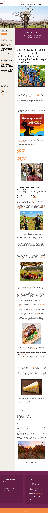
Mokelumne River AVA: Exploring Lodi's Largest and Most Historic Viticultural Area (6, 75)
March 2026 (4, 91)
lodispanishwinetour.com (21, 141)
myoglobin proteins (33, 367)
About (31, 4)
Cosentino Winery (26, 290)
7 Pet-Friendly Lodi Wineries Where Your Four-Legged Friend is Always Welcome (6, 49)
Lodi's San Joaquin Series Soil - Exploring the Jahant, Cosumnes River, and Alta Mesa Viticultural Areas (7, 65)
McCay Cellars (19, 156)
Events (39, 4)
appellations (19, 301)
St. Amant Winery (20, 160)
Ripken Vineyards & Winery (22, 159)
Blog (47, 4)
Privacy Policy (6, 490)
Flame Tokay (19, 306)
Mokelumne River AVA (23, 293)
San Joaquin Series (31, 310)
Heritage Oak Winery (20, 155)
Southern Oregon (26, 242)
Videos (27, 4)
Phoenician (33, 201)
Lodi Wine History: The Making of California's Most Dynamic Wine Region (6, 79)
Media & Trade (6, 481)
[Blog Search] (4, 32)
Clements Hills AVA (29, 314)
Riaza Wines (19, 158)
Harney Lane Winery (20, 153)
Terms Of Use (6, 492)
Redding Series (36, 313)
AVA (24, 301)
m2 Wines (30, 297)
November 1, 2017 (30, 198)
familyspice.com (33, 348)
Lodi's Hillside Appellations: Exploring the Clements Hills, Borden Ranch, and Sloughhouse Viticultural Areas (7, 70)
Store (43, 4)
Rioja (40, 205)
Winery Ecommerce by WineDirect (24, 511)
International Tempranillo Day (24, 96)
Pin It (21, 468)
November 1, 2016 (27, 354)
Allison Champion (5, 86)
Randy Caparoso (5, 85)
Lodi (32, 94)
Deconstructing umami (41, 403)
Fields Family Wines (20, 151)
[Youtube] (31, 499)
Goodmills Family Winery (21, 152)
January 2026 (4, 92)
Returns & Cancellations (8, 488)
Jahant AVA (32, 309)
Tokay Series (23, 305)
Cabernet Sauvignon (40, 257)
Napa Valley (20, 290)
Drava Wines (19, 150)
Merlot (23, 258)
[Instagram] (34, 497)
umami (27, 403)
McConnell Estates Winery (21, 157)
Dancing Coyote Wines (21, 149)
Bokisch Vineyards (20, 147)
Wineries (22, 4)
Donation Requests (7, 486)
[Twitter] (39, 497)
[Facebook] (30, 497)
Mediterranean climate (40, 104)
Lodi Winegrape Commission (4, 3)
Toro (21, 207)
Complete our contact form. (39, 493)
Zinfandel (23, 101)
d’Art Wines (19, 148)
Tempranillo (37, 94)
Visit (35, 4)
